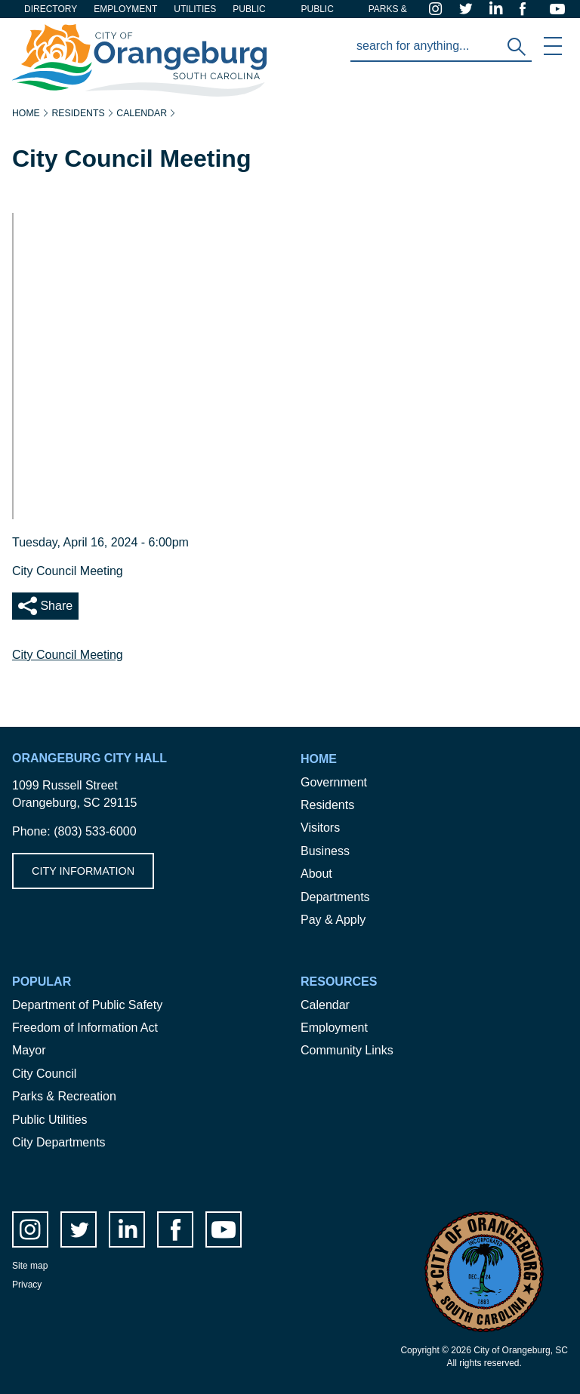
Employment (125, 9)
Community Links (347, 1050)
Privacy (27, 1284)
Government (334, 782)
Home (26, 113)
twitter (468, 9)
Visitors (320, 827)
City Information (83, 871)
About (316, 873)
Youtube (559, 9)
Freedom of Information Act (85, 1027)
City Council (44, 1073)
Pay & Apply (333, 919)
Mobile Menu (553, 45)
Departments (335, 897)
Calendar (141, 113)
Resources (339, 981)
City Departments (59, 1142)
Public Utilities (50, 1119)
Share (54, 605)
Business (325, 851)
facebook (529, 9)
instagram (438, 9)
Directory (50, 9)
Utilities (195, 9)
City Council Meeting (67, 654)
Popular (41, 981)
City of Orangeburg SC (73, 32)
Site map (30, 1265)
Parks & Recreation (64, 1096)
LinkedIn (498, 9)
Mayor (28, 1050)
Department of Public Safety (87, 1005)
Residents (77, 113)
